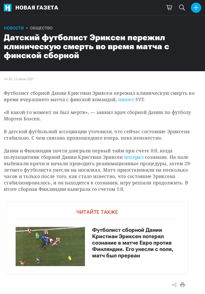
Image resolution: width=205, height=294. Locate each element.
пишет (126, 99)
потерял (134, 157)
